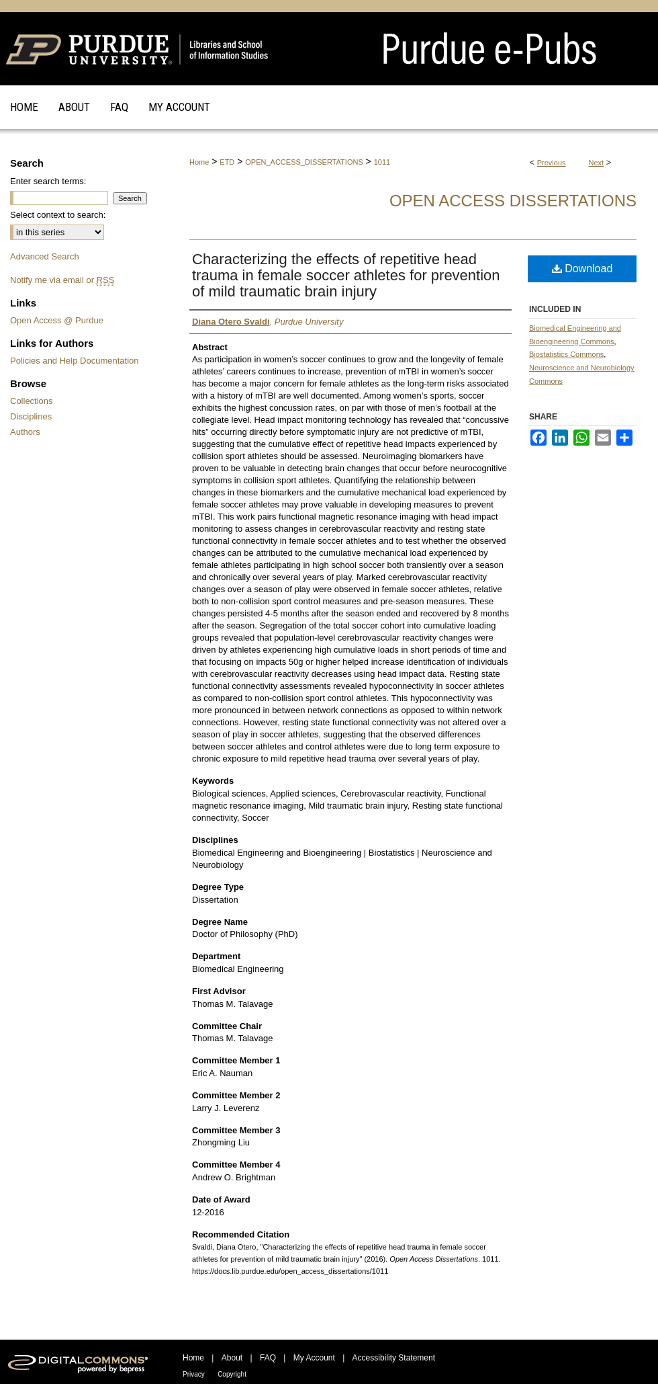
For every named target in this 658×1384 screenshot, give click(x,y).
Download (582, 268)
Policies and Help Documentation (74, 361)
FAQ (268, 1357)
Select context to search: (57, 215)
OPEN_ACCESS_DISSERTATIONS (304, 162)
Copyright (232, 1374)
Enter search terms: (48, 181)
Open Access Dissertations (513, 201)
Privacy (194, 1374)
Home (199, 162)
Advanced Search (44, 256)
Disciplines (31, 416)
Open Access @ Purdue (56, 320)
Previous (551, 163)
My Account (314, 1357)
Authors (25, 432)
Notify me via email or (62, 280)
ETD (227, 162)
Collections (31, 401)
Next (596, 163)
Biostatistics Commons (566, 354)
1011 (382, 162)
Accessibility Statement (393, 1357)
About (232, 1357)
